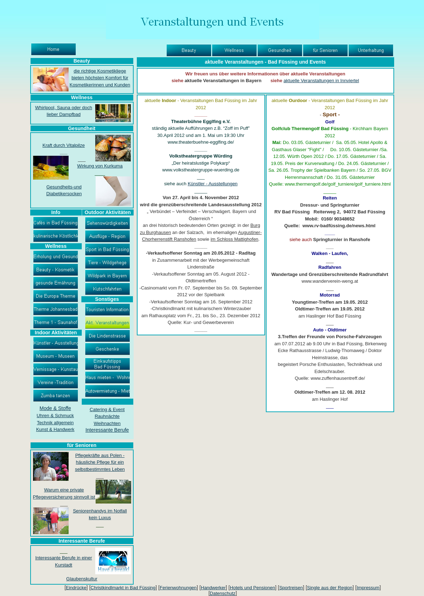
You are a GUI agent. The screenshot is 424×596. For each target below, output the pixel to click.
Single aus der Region (330, 587)
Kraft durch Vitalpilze (64, 145)
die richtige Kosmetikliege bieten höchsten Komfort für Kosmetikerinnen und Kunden (100, 77)
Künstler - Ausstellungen (212, 183)
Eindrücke (76, 587)
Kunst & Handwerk (55, 429)
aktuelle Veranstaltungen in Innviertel (321, 80)
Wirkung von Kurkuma (100, 166)
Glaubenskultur (81, 578)
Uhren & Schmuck (55, 415)
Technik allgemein (55, 422)
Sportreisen (291, 587)
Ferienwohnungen (178, 587)
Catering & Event (107, 409)
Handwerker (213, 587)
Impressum (367, 587)
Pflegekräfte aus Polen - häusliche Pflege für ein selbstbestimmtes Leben (100, 462)
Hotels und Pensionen (252, 587)
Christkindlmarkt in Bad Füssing (123, 587)
